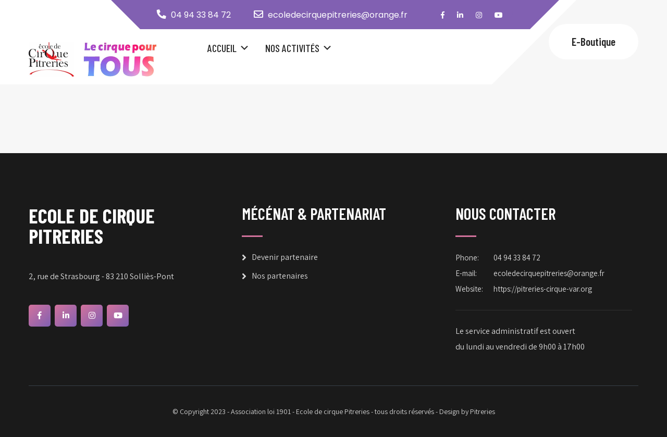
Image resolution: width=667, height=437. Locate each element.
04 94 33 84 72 (201, 15)
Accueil (222, 48)
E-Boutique (593, 41)
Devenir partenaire (285, 257)
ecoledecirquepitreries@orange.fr (337, 15)
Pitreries (482, 411)
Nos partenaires (280, 275)
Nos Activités (292, 48)
